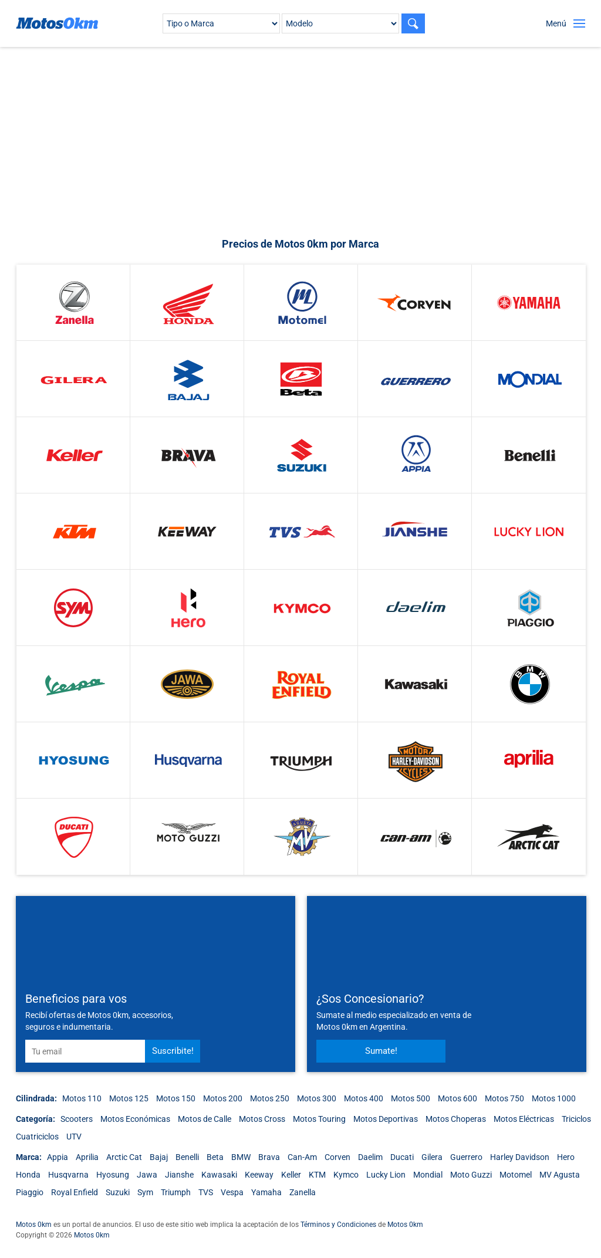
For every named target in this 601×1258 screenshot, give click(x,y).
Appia (57, 1157)
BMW (241, 1157)
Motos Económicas (135, 1119)
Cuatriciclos (37, 1136)
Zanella (302, 1192)
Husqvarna (68, 1174)
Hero (566, 1157)
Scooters (76, 1119)
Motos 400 (363, 1098)
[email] (85, 1051)
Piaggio (29, 1192)
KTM (317, 1174)
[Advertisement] (306, 142)
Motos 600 (457, 1098)
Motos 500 (410, 1098)
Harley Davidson (519, 1157)
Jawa (147, 1174)
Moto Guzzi (471, 1174)
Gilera (432, 1157)
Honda (28, 1174)
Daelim (370, 1157)
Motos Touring (319, 1119)
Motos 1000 (554, 1098)
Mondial (428, 1174)
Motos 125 (128, 1098)
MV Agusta (559, 1174)
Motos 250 (269, 1098)
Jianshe (179, 1174)
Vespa (232, 1192)
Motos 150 (175, 1098)
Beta (215, 1157)
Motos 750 (504, 1098)
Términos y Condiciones (338, 1224)
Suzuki (118, 1192)
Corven (337, 1157)
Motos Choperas (456, 1119)
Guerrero (466, 1157)
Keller (291, 1174)
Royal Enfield (74, 1192)
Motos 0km (34, 1224)
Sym (145, 1192)
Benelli (187, 1157)
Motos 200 (222, 1098)
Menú (556, 23)
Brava (269, 1157)
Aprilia (87, 1157)
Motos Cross (262, 1119)
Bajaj (159, 1157)
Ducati (402, 1157)
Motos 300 (316, 1098)
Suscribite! (173, 1051)
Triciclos (576, 1119)
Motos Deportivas (385, 1119)
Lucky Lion (386, 1174)
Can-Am (302, 1157)
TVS (205, 1192)
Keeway (259, 1174)
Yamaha (266, 1192)
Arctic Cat (124, 1157)
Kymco (346, 1174)
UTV (74, 1136)
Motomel (515, 1174)
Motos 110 (82, 1098)
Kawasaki (219, 1174)
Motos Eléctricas (524, 1119)
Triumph (176, 1192)
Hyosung (112, 1174)
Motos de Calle (204, 1119)
